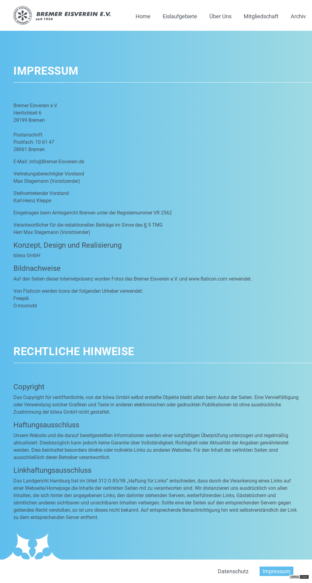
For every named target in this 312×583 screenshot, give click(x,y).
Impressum (276, 571)
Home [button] (143, 16)
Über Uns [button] (220, 16)
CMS (304, 576)
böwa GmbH (26, 255)
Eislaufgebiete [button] (180, 16)
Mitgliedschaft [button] (261, 16)
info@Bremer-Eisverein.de (56, 161)
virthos (295, 576)
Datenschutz (233, 571)
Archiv (298, 16)
